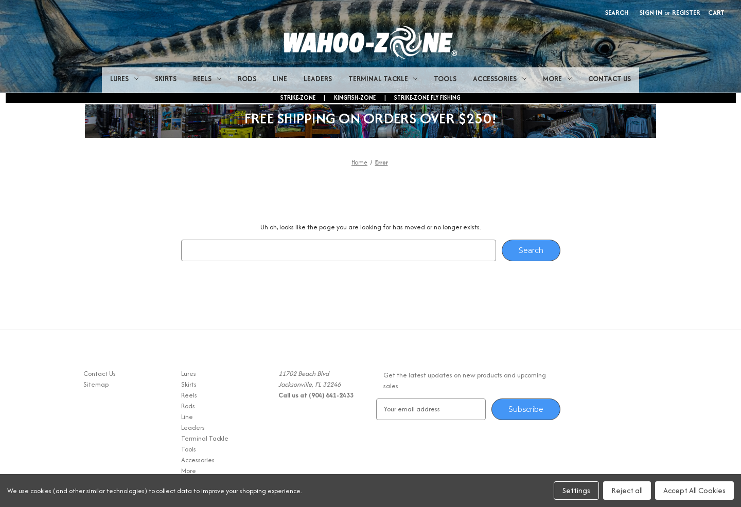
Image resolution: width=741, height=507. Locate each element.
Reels (207, 79)
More (557, 79)
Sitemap (96, 384)
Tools (445, 79)
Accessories (499, 79)
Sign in (651, 12)
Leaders (318, 79)
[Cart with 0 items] (716, 12)
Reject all (627, 490)
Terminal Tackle (383, 79)
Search (616, 12)
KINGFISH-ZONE (355, 97)
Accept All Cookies (694, 490)
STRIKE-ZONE (297, 97)
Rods (247, 79)
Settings (576, 490)
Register (686, 12)
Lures (124, 79)
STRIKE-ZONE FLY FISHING (427, 97)
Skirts (166, 79)
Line (280, 79)
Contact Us (609, 79)
